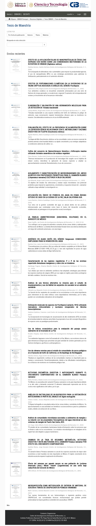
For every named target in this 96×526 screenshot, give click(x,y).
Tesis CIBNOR (48, 19)
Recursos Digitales (36, 19)
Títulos (38, 35)
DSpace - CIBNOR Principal (19, 19)
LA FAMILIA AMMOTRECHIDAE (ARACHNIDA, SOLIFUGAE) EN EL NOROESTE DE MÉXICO (57, 218)
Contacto (43, 513)
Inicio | (9, 14)
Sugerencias (51, 513)
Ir (44, 45)
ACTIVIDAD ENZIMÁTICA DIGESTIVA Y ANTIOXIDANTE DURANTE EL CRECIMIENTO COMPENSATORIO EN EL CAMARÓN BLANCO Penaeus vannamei (57, 374)
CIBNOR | (17, 14)
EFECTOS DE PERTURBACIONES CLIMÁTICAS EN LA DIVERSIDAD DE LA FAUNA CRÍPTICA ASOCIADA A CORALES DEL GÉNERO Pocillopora (57, 84)
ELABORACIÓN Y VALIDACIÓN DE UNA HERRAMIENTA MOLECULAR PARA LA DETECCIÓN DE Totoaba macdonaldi (57, 106)
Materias (46, 35)
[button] (70, 14)
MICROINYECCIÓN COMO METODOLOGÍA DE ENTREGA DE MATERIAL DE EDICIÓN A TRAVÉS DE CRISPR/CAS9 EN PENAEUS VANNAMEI (57, 486)
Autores (30, 35)
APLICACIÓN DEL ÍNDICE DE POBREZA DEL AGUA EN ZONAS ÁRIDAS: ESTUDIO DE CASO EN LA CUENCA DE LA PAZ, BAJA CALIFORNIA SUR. (57, 196)
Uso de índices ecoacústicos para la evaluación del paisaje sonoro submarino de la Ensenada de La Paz (57, 330)
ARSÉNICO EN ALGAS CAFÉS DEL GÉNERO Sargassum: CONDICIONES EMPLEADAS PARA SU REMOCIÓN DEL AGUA (57, 240)
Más (8, 505)
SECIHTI (26, 14)
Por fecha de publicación (16, 35)
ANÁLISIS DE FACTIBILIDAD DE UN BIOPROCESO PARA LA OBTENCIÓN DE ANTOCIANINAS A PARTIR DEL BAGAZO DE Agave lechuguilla (57, 395)
